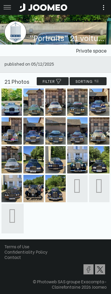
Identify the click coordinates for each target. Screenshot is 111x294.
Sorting (88, 81)
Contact (12, 257)
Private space (91, 50)
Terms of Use (16, 246)
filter (53, 81)
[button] (15, 263)
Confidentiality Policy (26, 252)
